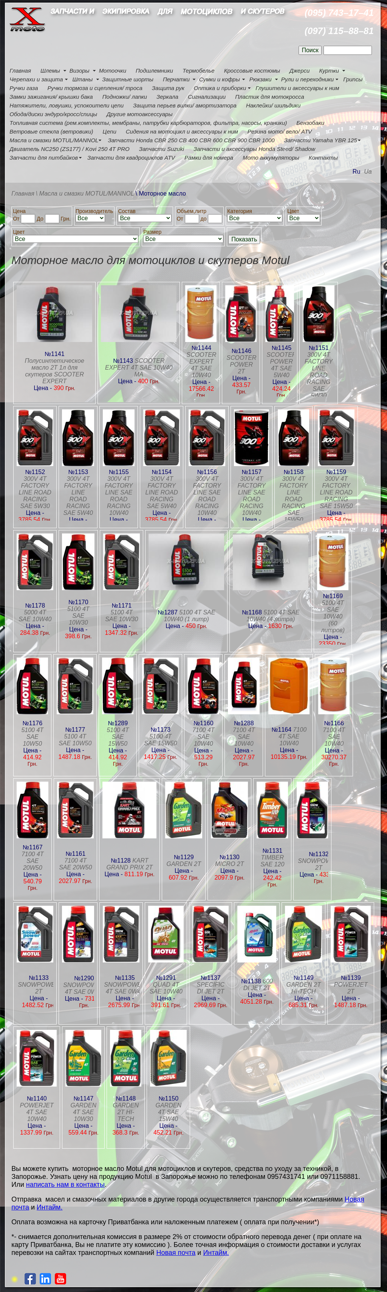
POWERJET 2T (351, 988)
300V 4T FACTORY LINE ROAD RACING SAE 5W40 (78, 496)
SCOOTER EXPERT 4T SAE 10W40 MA (138, 368)
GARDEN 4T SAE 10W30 (83, 1112)
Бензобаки (310, 123)
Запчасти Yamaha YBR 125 (320, 140)
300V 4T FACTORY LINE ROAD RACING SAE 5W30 (319, 375)
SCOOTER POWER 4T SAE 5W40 (281, 364)
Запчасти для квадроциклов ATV (131, 157)
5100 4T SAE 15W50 (118, 737)
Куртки (329, 70)
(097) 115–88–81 (339, 31)
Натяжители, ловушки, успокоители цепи (66, 105)
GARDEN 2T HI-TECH (303, 988)
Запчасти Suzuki (161, 149)
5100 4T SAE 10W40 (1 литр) (189, 615)
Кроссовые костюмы (252, 70)
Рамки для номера (208, 157)
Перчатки (176, 79)
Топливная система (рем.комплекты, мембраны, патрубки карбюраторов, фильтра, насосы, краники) (148, 123)
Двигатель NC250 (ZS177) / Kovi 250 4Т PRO (69, 149)
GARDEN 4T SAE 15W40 (168, 1112)
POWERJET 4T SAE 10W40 (37, 1112)
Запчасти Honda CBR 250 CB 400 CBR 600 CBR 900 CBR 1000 (191, 140)
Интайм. (49, 1207)
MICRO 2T (229, 864)
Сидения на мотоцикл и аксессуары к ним (182, 131)
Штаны (83, 79)
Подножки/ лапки (124, 96)
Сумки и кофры (219, 79)
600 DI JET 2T (258, 984)
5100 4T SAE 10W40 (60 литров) (333, 616)
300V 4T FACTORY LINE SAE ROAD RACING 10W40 (119, 496)
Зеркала (167, 96)
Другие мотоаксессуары (139, 114)
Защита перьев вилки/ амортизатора (185, 105)
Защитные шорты (127, 79)
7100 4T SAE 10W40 (203, 737)
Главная (20, 70)
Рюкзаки (260, 79)
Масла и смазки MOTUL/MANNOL (53, 140)
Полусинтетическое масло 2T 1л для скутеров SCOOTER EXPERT (54, 371)
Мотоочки (112, 70)
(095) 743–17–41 (339, 13)
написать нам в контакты (65, 1184)
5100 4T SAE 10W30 (78, 616)
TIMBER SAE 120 (272, 861)
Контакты (323, 157)
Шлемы (50, 70)
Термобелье (199, 70)
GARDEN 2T (183, 864)
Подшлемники (154, 70)
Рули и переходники (307, 79)
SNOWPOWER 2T (318, 864)
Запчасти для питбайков (43, 157)
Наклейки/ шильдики (273, 105)
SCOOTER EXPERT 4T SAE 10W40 (201, 364)
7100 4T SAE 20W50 (33, 861)
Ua (368, 171)
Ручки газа (23, 88)
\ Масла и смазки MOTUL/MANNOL (85, 193)
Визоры (80, 70)
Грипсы (352, 79)
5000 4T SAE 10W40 (35, 615)
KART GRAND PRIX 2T (129, 864)
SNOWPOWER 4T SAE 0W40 (84, 988)
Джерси (299, 70)
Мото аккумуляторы (271, 157)
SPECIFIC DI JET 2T (210, 988)
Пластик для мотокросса (269, 96)
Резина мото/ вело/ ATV (280, 131)
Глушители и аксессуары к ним (297, 88)
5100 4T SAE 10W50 (32, 737)
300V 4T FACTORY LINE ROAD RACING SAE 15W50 (294, 499)
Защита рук (168, 88)
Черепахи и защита (36, 79)
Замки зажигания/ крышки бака (51, 96)
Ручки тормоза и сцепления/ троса (94, 88)
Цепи (109, 131)
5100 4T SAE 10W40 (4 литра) (272, 615)
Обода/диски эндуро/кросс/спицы (53, 114)
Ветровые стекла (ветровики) (51, 131)
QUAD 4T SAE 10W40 (166, 988)
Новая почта (175, 1252)
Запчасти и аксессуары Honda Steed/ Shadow (254, 149)
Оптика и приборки (220, 88)
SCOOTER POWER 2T (241, 364)
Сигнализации (207, 96)
